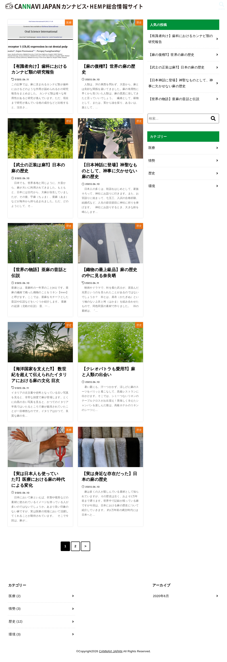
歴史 (151, 173)
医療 (151, 147)
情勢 (151, 160)
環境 (151, 186)
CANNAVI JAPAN (110, 651)
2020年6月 (161, 596)
